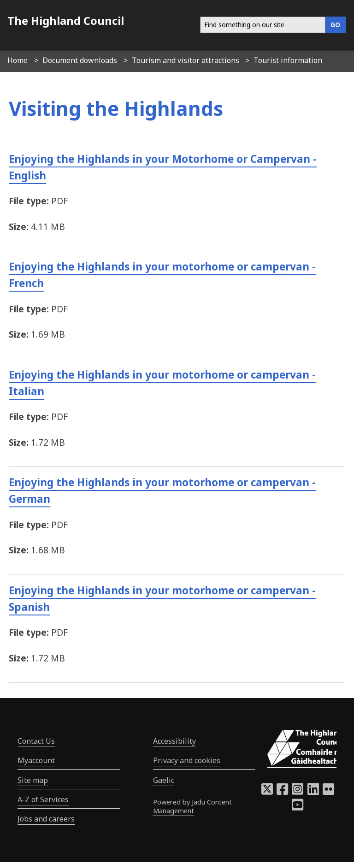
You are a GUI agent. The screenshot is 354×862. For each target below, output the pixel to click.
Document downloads (79, 60)
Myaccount (36, 760)
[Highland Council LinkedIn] (313, 791)
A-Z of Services (43, 799)
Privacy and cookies (186, 760)
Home (17, 60)
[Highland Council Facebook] (282, 791)
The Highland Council (65, 20)
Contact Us (36, 741)
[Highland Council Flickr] (328, 791)
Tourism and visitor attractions (185, 60)
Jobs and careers (46, 819)
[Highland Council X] (267, 791)
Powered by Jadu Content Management (192, 806)
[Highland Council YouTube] (297, 807)
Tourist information (288, 60)
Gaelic (163, 780)
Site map (33, 780)
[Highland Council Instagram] (297, 791)
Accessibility (174, 741)
